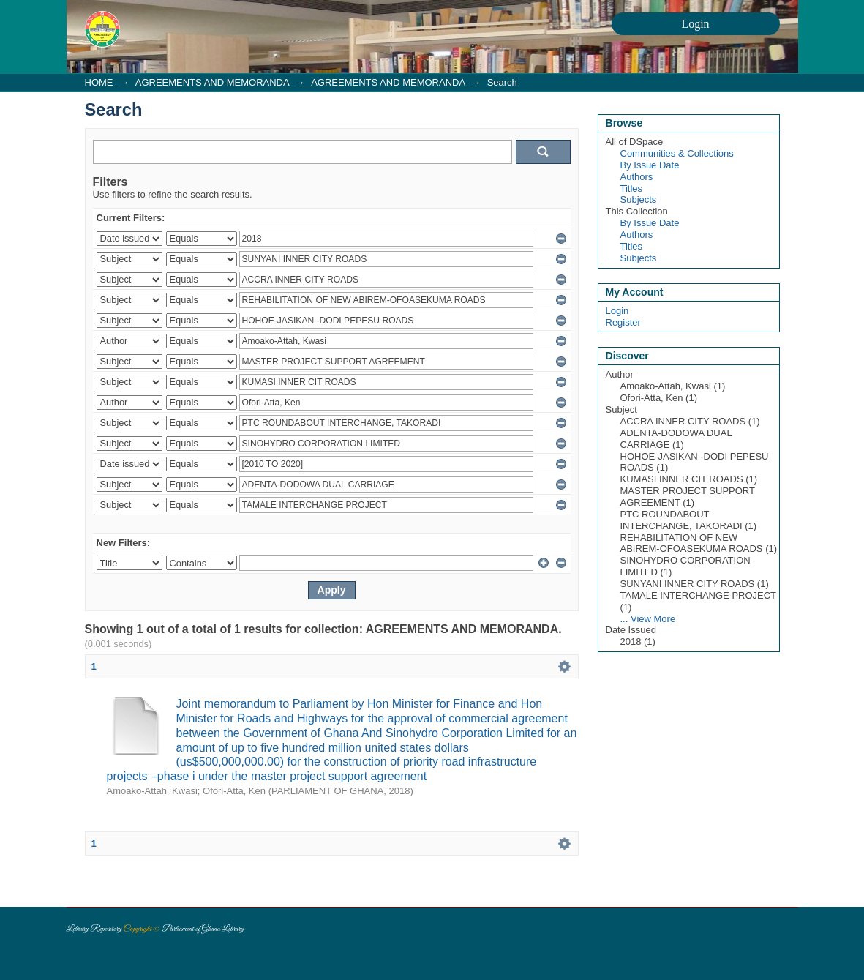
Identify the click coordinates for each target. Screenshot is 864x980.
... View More (648, 618)
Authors (636, 176)
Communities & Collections (677, 153)
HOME (99, 82)
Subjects (638, 199)
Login (617, 310)
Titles (631, 188)
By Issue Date (650, 165)
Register (623, 322)
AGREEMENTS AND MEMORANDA (212, 82)
